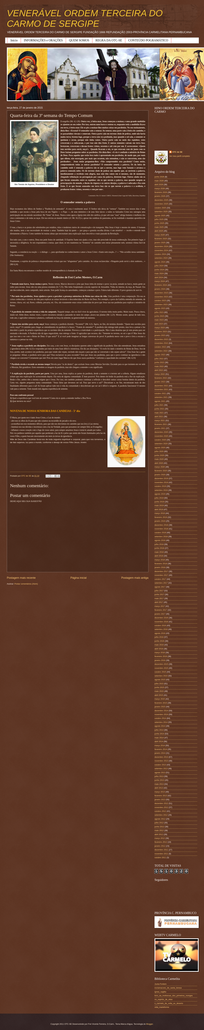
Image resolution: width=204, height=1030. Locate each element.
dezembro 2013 (161, 757)
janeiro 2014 (160, 753)
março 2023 (160, 327)
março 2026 (160, 188)
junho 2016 (159, 641)
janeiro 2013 (160, 799)
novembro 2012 (161, 807)
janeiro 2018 (160, 567)
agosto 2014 (160, 726)
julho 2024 (159, 266)
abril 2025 (159, 231)
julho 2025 (159, 219)
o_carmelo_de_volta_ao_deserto (169, 1003)
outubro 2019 (160, 486)
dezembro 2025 (161, 200)
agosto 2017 (160, 587)
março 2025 (160, 235)
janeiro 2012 (160, 846)
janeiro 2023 (160, 335)
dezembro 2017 (161, 571)
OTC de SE (177, 152)
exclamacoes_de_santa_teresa (168, 988)
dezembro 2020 (161, 432)
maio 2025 (159, 227)
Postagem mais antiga (134, 577)
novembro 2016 (161, 622)
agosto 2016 (160, 633)
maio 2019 (159, 505)
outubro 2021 (160, 393)
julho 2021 (159, 405)
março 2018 (160, 560)
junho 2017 (159, 594)
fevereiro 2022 (161, 378)
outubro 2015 (160, 672)
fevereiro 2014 (161, 749)
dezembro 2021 (161, 386)
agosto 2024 (160, 262)
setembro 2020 (161, 443)
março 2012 (160, 838)
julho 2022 (159, 358)
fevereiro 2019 (161, 517)
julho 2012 (159, 823)
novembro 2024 (161, 250)
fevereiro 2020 (161, 471)
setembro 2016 (161, 629)
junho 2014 (159, 734)
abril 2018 (159, 556)
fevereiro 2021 (161, 424)
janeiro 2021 (160, 428)
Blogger (149, 1024)
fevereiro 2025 (161, 239)
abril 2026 (159, 184)
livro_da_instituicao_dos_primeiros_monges (174, 995)
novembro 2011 (161, 854)
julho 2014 (159, 730)
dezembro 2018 (161, 525)
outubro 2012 (160, 811)
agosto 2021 (160, 401)
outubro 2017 (160, 579)
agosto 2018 (160, 540)
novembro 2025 (161, 204)
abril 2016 (159, 649)
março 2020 (160, 467)
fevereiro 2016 (161, 656)
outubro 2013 (160, 765)
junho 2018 (159, 548)
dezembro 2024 (161, 246)
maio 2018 (159, 552)
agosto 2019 (160, 494)
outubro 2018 (160, 532)
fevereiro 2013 (161, 795)
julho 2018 (159, 544)
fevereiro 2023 (161, 331)
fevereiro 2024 (161, 285)
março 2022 (160, 374)
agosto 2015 (160, 679)
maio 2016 (159, 645)
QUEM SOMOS (79, 40)
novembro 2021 (161, 389)
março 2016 (160, 652)
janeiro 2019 (160, 521)
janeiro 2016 (160, 660)
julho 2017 (159, 591)
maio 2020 (159, 459)
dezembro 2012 (161, 803)
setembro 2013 (161, 768)
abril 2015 (159, 695)
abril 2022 (159, 370)
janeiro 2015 (160, 707)
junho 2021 (159, 409)
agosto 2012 (160, 819)
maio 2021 (159, 413)
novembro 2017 (161, 575)
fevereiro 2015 (161, 703)
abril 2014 (159, 741)
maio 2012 (159, 830)
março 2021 (160, 420)
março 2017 (160, 606)
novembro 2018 (161, 529)
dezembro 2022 (161, 339)
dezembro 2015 (161, 664)
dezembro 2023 (161, 293)
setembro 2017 (161, 583)
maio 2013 (159, 784)
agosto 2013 (160, 772)
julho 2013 (159, 776)
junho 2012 (159, 826)
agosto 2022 (160, 355)
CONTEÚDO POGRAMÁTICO (148, 40)
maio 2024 (159, 273)
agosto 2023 (160, 308)
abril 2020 (159, 463)
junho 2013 (159, 780)
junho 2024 (159, 270)
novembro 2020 (161, 436)
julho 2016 (159, 637)
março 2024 (160, 281)
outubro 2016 (160, 625)
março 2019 (160, 513)
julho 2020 (159, 451)
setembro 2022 (161, 351)
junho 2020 (159, 455)
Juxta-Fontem (161, 984)
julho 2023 (159, 312)
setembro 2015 (161, 676)
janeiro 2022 (160, 382)
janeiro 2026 (160, 196)
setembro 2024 (161, 258)
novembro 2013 (161, 761)
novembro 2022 (161, 343)
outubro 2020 (160, 440)
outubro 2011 (160, 857)
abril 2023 (159, 324)
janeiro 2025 (160, 242)
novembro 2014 (161, 714)
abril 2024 (159, 277)
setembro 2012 (161, 815)
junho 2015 (159, 687)
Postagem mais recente (21, 577)
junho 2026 (159, 177)
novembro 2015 (161, 668)
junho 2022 (159, 362)
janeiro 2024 (160, 289)
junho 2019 (159, 502)
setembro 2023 (161, 304)
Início (14, 40)
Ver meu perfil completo (179, 156)
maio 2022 (159, 366)
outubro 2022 (160, 347)
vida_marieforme (162, 1007)
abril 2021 (159, 416)
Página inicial (78, 577)
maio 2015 (159, 691)
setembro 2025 (161, 211)
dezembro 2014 (161, 710)
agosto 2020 (160, 447)
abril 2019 (159, 509)
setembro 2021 (161, 397)
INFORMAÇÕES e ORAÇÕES (43, 40)
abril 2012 (159, 834)
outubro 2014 (160, 718)
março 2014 (160, 745)
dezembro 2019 (161, 478)
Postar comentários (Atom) (26, 584)
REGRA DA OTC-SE (108, 40)
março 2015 (160, 699)
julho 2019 (159, 498)
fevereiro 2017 (161, 610)
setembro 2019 (161, 490)
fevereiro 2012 (161, 842)
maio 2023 (159, 320)
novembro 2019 (161, 482)
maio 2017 (159, 598)
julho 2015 (159, 683)
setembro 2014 (161, 722)
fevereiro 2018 (161, 563)
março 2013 (160, 792)
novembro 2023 (161, 297)
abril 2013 (159, 788)
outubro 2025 (160, 208)
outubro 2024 (160, 254)
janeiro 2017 (160, 614)
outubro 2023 (160, 300)
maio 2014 (159, 738)
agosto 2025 (160, 215)
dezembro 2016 (161, 618)
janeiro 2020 (160, 474)
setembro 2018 (161, 536)
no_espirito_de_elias (163, 999)
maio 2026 (159, 181)
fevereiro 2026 (161, 192)
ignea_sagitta (160, 992)
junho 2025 (159, 223)
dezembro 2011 (161, 850)
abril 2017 (159, 602)
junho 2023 (159, 316)
